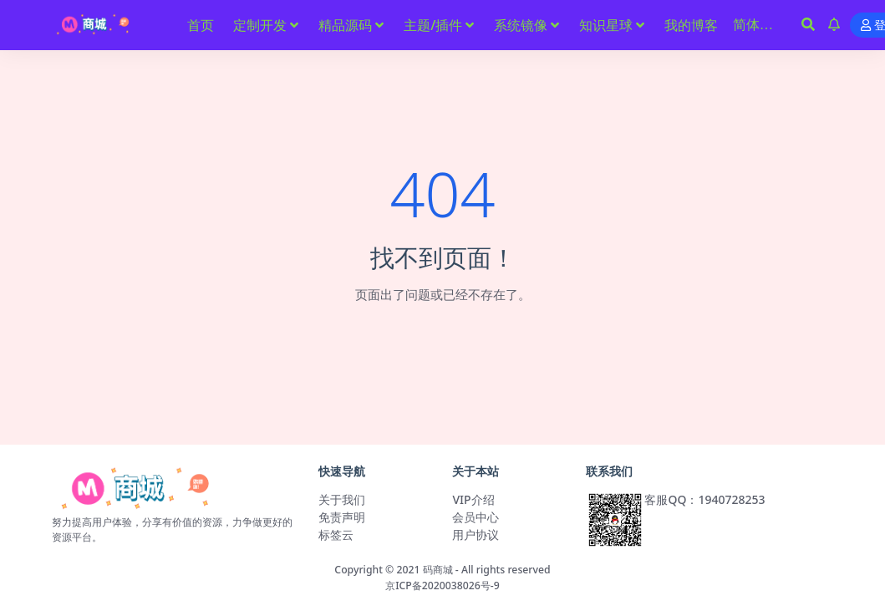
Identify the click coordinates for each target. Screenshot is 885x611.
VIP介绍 (473, 499)
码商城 (438, 570)
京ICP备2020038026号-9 (442, 585)
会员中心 (475, 517)
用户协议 (475, 534)
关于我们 (341, 499)
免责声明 (341, 517)
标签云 (335, 534)
